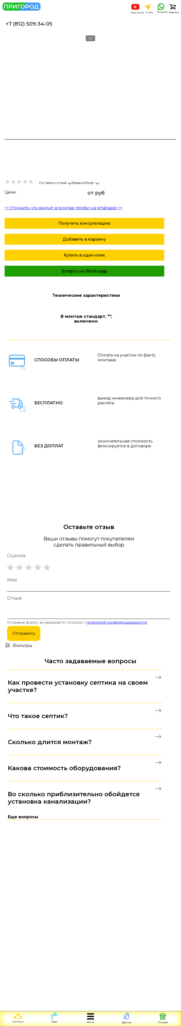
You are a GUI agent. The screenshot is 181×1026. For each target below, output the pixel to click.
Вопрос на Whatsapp (84, 271)
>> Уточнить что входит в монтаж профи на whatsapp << (63, 207)
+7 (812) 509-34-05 (29, 24)
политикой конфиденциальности (117, 622)
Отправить (23, 633)
